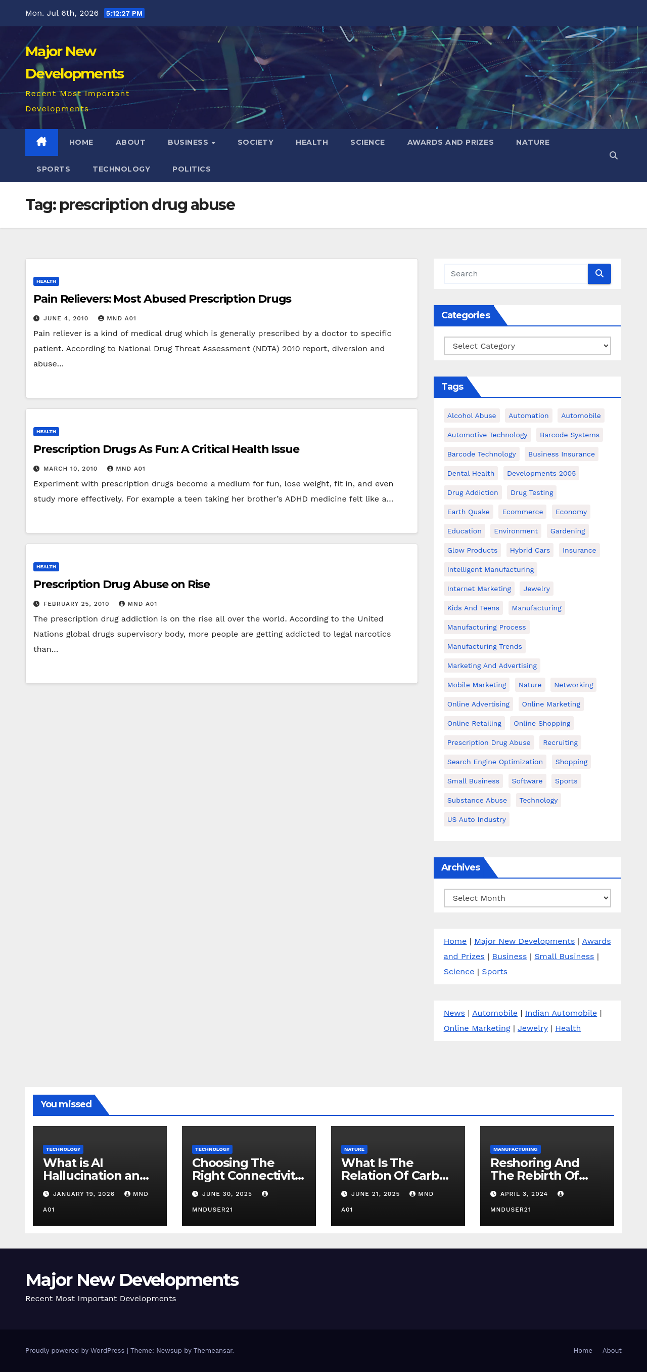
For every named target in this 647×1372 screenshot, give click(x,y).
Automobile (495, 1013)
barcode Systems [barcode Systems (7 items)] (569, 435)
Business (189, 142)
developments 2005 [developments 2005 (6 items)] (541, 473)
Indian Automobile (561, 1013)
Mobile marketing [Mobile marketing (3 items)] (476, 685)
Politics (191, 169)
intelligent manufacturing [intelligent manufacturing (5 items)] (490, 569)
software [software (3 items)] (527, 781)
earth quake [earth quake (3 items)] (468, 512)
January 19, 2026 (85, 1193)
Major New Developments (524, 941)
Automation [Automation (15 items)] (529, 415)
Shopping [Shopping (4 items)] (571, 762)
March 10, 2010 (71, 468)
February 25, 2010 (77, 603)
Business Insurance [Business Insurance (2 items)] (561, 454)
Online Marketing (477, 1028)
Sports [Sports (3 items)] (566, 781)
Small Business (564, 956)
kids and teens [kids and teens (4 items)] (473, 608)
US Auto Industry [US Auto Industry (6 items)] (476, 819)
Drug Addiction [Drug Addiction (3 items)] (472, 492)
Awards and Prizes (450, 142)
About (131, 142)
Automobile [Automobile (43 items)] (581, 415)
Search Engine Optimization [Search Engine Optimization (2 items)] (495, 762)
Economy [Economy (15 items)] (571, 512)
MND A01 (117, 318)
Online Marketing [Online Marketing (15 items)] (551, 704)
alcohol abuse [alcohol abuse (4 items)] (471, 415)
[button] (614, 155)
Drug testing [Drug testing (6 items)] (532, 492)
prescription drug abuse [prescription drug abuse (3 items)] (489, 742)
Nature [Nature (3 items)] (530, 685)
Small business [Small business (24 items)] (473, 781)
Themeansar (213, 1350)
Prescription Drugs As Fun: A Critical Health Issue (166, 449)
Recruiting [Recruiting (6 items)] (560, 742)
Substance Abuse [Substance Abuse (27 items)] (477, 800)
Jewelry (533, 1028)
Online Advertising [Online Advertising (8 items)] (478, 704)
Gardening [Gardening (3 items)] (567, 531)
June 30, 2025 (228, 1193)
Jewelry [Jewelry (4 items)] (536, 589)
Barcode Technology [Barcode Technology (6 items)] (481, 454)
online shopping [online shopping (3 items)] (542, 723)
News (454, 1013)
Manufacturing (515, 1149)
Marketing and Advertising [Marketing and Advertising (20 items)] (492, 665)
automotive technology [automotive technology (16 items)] (487, 435)
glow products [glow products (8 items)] (472, 550)
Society (256, 142)
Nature (532, 142)
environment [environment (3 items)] (516, 531)
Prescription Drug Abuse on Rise (121, 584)
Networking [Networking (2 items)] (573, 685)
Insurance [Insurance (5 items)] (579, 550)
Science (367, 142)
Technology (121, 169)
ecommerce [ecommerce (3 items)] (522, 512)
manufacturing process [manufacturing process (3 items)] (486, 627)
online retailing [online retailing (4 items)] (474, 723)
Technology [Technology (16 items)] (539, 800)
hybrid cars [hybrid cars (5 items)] (530, 550)
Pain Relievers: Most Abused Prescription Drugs (162, 299)
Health (312, 142)
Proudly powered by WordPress (76, 1350)
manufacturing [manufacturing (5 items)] (537, 608)
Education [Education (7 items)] (464, 531)
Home (81, 142)
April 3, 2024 (525, 1193)
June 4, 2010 (67, 318)
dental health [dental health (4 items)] (471, 473)
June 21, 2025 (376, 1193)
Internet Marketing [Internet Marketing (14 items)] (479, 589)
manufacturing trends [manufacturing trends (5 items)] (484, 646)
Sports (53, 169)
